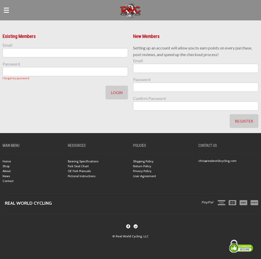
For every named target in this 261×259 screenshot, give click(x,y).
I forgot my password (16, 78)
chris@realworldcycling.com (217, 161)
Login (117, 92)
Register (244, 121)
